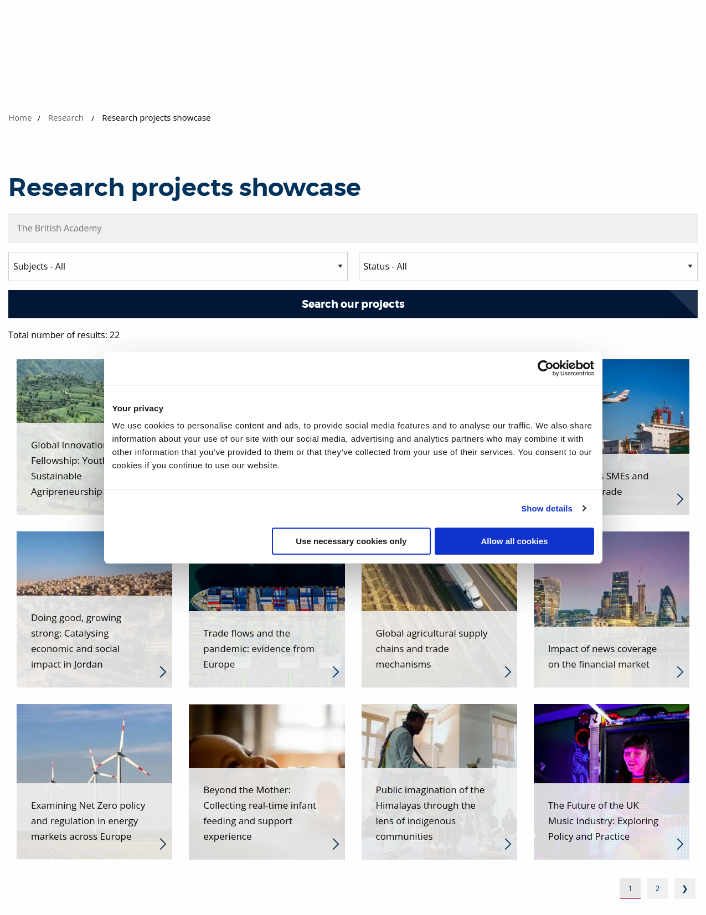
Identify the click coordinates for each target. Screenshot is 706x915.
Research (66, 117)
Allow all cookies (514, 541)
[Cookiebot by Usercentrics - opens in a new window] (545, 368)
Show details (547, 508)
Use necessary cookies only (351, 541)
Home (20, 117)
